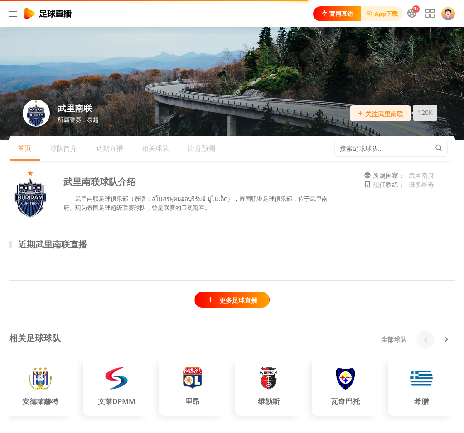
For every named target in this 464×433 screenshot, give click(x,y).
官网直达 (337, 14)
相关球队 (155, 147)
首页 (24, 147)
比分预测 (201, 147)
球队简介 (63, 147)
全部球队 (393, 339)
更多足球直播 (232, 300)
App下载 (382, 14)
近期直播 (109, 147)
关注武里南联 (381, 113)
